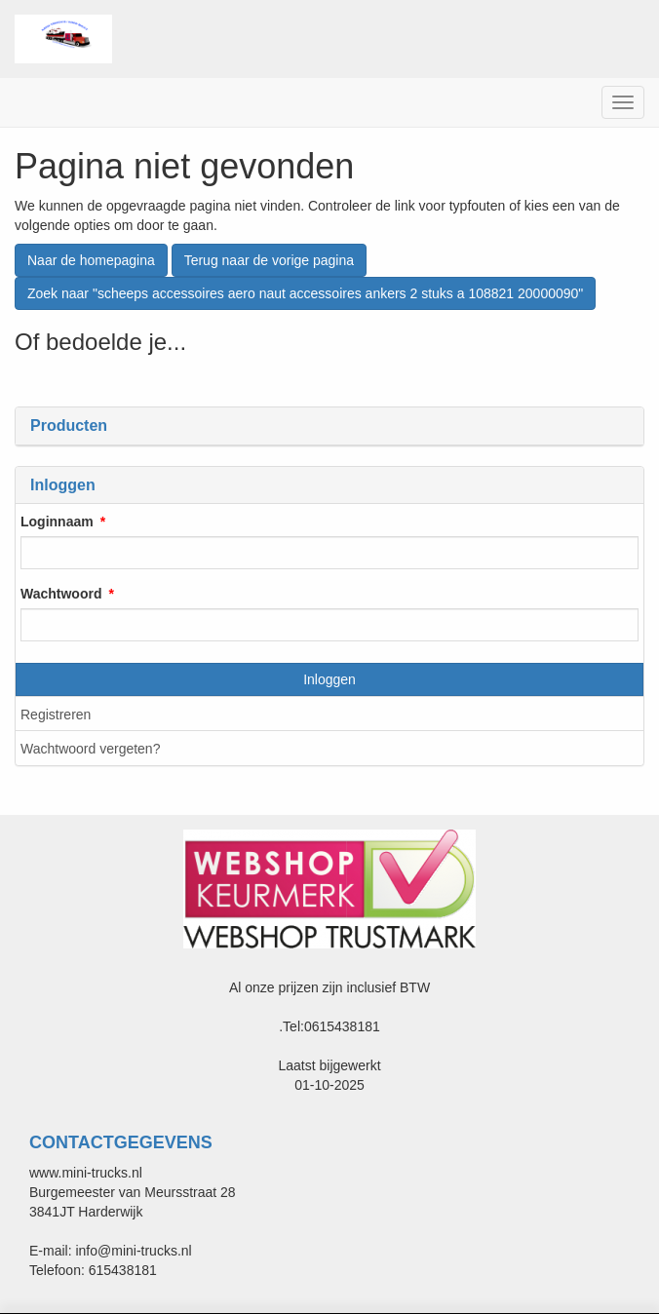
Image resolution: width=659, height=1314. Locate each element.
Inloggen (329, 679)
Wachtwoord (60, 593)
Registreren (55, 714)
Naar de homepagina (91, 260)
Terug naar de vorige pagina (269, 260)
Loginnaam (57, 521)
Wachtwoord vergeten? (90, 748)
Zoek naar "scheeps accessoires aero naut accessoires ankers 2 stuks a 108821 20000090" (305, 293)
